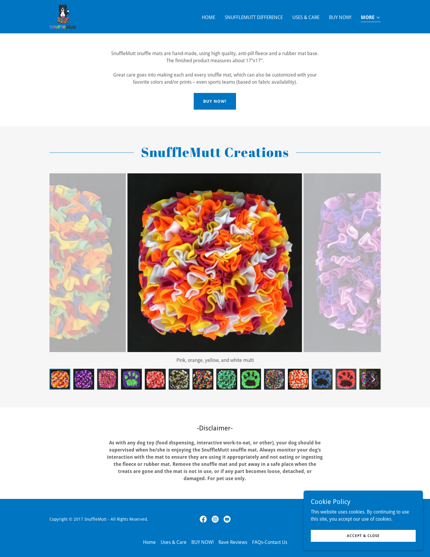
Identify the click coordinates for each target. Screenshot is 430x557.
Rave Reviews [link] (232, 542)
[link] (62, 16)
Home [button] (149, 542)
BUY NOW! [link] (340, 17)
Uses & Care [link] (305, 17)
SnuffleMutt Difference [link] (254, 17)
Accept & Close (363, 535)
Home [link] (208, 17)
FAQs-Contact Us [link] (269, 542)
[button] (371, 18)
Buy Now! (214, 101)
